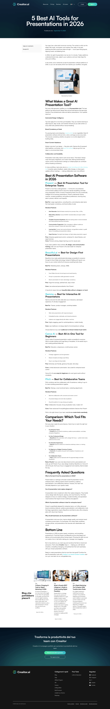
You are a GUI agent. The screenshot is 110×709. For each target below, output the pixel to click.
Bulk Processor (58, 690)
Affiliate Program (59, 680)
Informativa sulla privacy (93, 703)
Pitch (48, 379)
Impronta (77, 703)
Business (58, 4)
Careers (56, 685)
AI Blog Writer (58, 687)
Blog (56, 675)
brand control (69, 133)
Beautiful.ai (51, 252)
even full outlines (68, 148)
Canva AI (50, 333)
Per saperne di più (55, 657)
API (55, 682)
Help (56, 677)
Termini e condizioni (70, 703)
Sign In (92, 4)
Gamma (49, 294)
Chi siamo (65, 4)
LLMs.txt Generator (76, 675)
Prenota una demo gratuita (55, 653)
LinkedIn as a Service (60, 693)
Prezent (49, 183)
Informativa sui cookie (83, 703)
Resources (45, 4)
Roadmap (57, 695)
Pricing (52, 4)
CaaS (82, 4)
